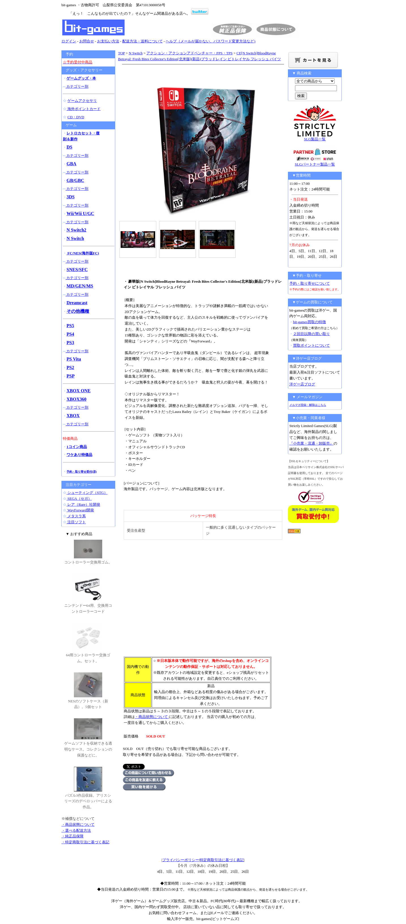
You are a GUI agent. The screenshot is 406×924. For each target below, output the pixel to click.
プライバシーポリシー (180, 860)
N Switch (136, 53)
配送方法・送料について (142, 41)
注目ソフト (76, 522)
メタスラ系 (76, 516)
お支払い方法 (108, 41)
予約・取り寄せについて (309, 283)
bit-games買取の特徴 (309, 322)
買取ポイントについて (311, 345)
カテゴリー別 (76, 86)
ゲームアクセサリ (82, 100)
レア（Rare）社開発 (83, 504)
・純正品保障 (72, 836)
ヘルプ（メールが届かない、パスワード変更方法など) (210, 41)
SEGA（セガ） (79, 498)
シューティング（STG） (87, 492)
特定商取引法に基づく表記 (222, 860)
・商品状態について (152, 717)
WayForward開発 (80, 510)
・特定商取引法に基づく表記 (85, 842)
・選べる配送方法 (76, 830)
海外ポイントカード (84, 109)
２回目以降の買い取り (311, 334)
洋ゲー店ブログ (302, 384)
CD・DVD (75, 117)
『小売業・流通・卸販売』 (311, 443)
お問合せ (86, 41)
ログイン (68, 41)
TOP (121, 53)
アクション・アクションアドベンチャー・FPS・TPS (189, 53)
